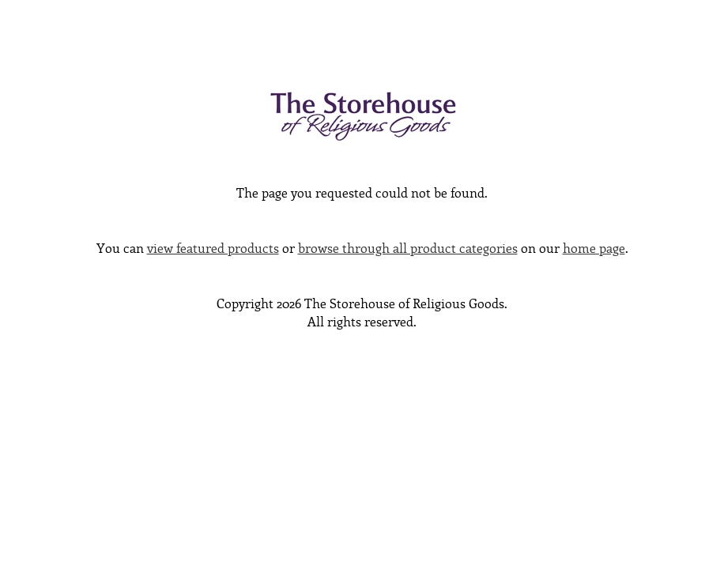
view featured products (213, 249)
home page (594, 249)
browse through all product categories (408, 249)
